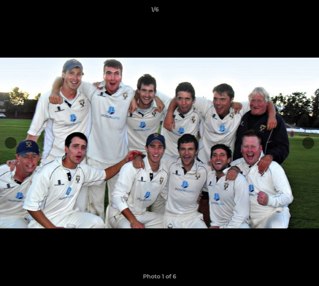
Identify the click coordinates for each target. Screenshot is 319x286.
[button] (285, 11)
